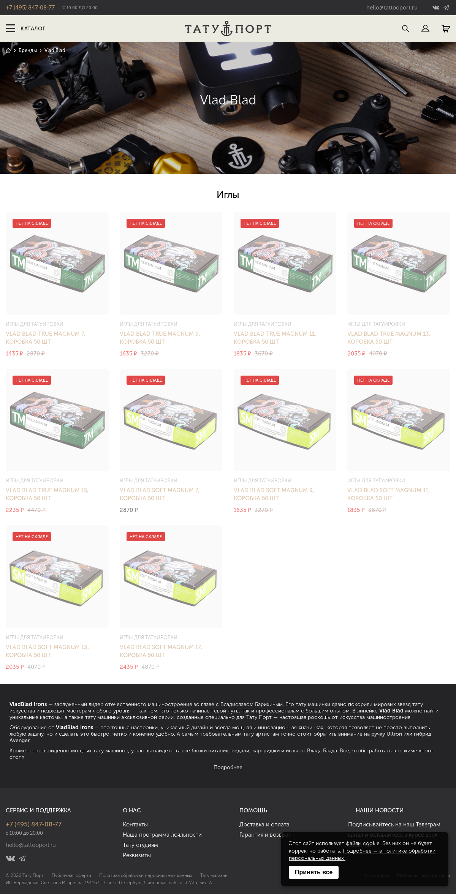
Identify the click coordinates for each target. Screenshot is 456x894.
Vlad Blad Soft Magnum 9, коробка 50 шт (274, 494)
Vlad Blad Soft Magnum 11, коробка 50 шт (388, 494)
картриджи (266, 750)
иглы (292, 750)
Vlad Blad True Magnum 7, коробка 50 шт (46, 337)
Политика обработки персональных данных (145, 875)
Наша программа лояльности (162, 834)
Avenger (20, 740)
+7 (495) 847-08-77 (30, 7)
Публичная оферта (71, 875)
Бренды (28, 50)
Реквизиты (137, 855)
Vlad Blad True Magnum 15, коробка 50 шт (47, 494)
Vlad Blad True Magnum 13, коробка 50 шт (389, 337)
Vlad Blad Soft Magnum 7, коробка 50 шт (160, 494)
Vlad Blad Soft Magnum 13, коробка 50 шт (47, 651)
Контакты (135, 824)
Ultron (394, 734)
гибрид (422, 734)
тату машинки (313, 704)
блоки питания (210, 750)
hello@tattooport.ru (392, 7)
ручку (378, 734)
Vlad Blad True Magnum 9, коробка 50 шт (160, 337)
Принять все (313, 872)
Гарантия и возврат (265, 834)
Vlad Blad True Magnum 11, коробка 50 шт (275, 337)
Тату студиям (140, 845)
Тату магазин (214, 875)
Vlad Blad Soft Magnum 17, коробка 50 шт (161, 651)
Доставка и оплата (264, 824)
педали (240, 750)
